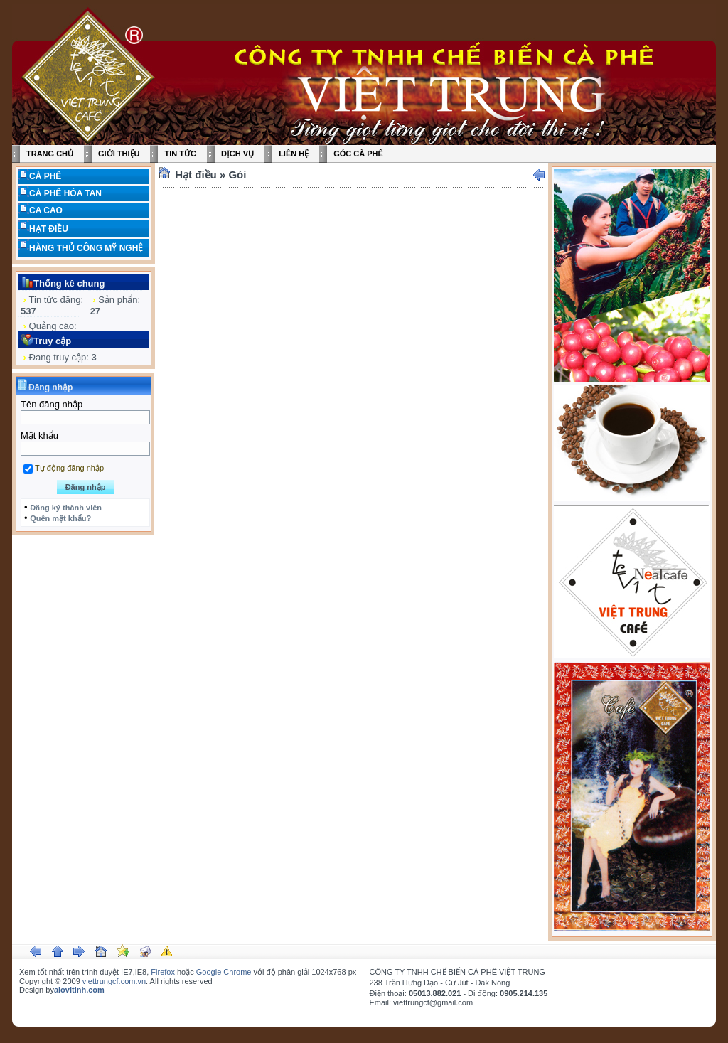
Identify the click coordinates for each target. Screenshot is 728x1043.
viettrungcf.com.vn (114, 981)
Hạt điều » (201, 175)
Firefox (163, 972)
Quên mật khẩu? (60, 518)
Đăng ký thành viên (66, 507)
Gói (237, 175)
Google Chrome (224, 972)
